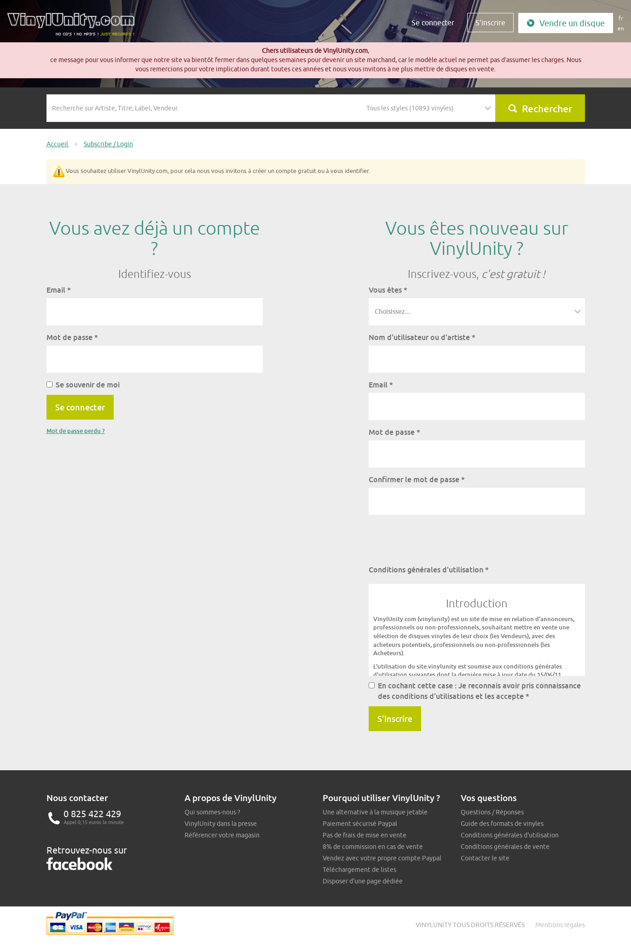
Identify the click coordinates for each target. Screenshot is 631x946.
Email (58, 289)
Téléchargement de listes (359, 869)
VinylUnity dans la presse (221, 823)
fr (621, 18)
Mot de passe (72, 337)
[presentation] (439, 540)
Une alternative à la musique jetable (375, 812)
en (621, 28)
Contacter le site (485, 858)
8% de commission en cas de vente (373, 846)
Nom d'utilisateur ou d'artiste (422, 337)
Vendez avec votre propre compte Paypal (382, 858)
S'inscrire (490, 22)
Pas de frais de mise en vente (364, 835)
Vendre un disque (566, 23)
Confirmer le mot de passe (417, 479)
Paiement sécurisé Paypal (360, 823)
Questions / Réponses (492, 812)
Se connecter (432, 22)
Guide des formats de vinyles (502, 823)
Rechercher (540, 109)
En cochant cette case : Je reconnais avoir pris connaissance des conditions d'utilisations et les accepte (475, 691)
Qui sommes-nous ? (212, 812)
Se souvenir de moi (83, 384)
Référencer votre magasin (222, 835)
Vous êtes (388, 289)
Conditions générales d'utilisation (429, 569)
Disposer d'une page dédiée (363, 881)
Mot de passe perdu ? (75, 430)
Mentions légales (560, 925)
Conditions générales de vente (505, 846)
